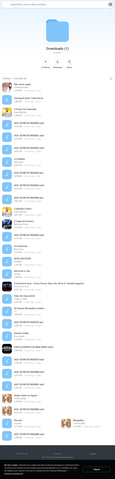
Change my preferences (13, 474)
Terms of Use (22, 454)
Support (93, 454)
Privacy (57, 454)
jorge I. (59, 52)
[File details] (30, 87)
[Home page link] (5, 4)
